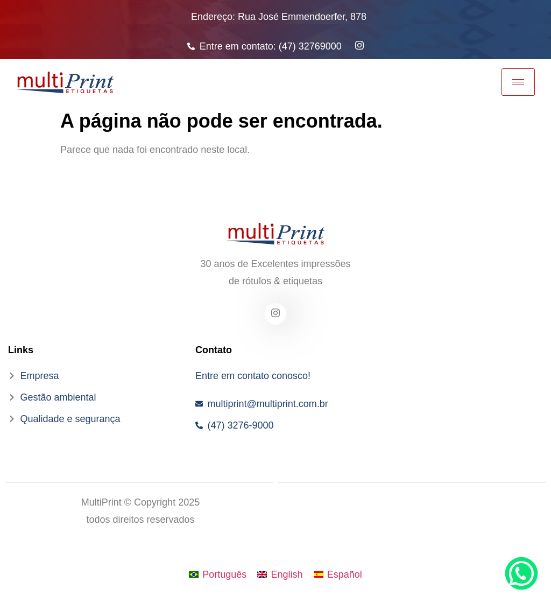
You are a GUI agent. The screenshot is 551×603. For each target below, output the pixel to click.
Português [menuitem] (224, 574)
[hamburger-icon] (518, 82)
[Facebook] (275, 314)
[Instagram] (359, 44)
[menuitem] (217, 574)
